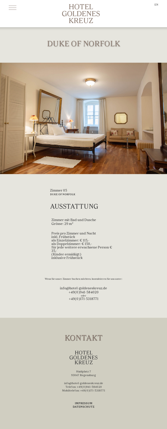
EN (156, 4)
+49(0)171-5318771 (83, 299)
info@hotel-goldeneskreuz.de (83, 288)
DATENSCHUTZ (83, 407)
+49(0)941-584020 (84, 292)
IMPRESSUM (83, 403)
